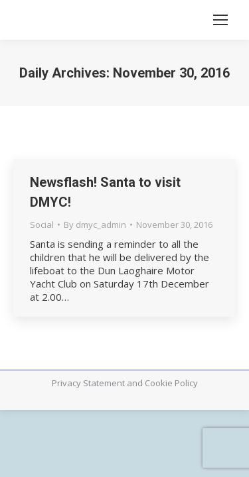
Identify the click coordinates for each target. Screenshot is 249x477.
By (95, 225)
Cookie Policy (171, 383)
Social (42, 225)
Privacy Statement (88, 383)
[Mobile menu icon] (220, 20)
